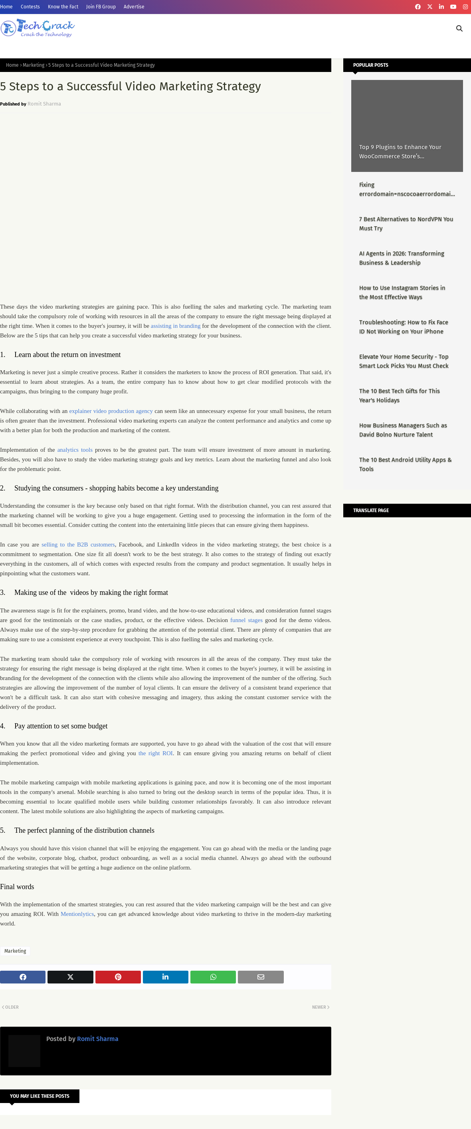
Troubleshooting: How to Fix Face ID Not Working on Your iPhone (403, 327)
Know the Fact (63, 7)
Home (6, 7)
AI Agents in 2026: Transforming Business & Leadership (401, 258)
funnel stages (246, 620)
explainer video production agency (111, 411)
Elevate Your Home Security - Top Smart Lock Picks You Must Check (404, 361)
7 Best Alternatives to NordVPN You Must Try (406, 223)
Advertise (134, 7)
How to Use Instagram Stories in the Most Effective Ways (402, 292)
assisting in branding (176, 326)
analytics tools (75, 450)
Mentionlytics (77, 914)
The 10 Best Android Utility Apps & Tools (405, 464)
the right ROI (156, 753)
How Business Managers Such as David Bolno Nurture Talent (403, 430)
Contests (30, 7)
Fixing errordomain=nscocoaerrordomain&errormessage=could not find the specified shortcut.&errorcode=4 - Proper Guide (406, 189)
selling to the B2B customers (78, 544)
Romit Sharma (44, 104)
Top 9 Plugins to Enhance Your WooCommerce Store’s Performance (400, 152)
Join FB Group (101, 7)
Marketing (33, 65)
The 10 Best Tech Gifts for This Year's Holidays (399, 395)
